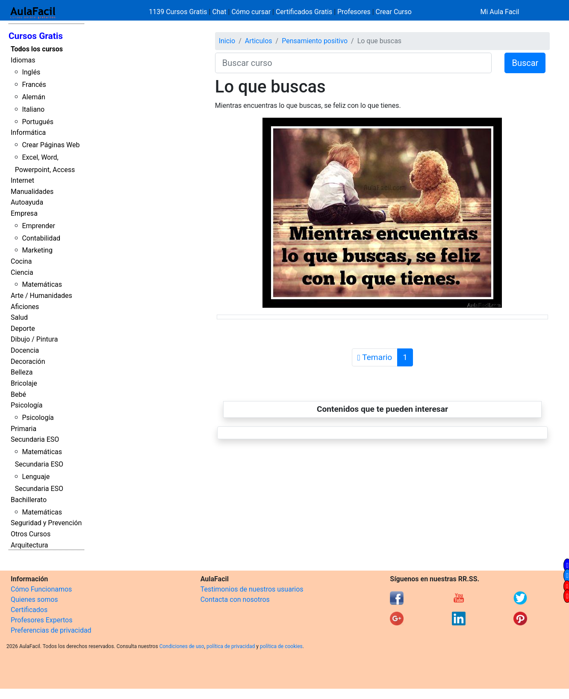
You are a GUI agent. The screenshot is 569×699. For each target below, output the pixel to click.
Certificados (29, 610)
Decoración (28, 361)
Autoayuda (27, 202)
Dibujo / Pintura (34, 339)
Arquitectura (29, 545)
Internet (22, 180)
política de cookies (281, 646)
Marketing (37, 250)
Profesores (354, 12)
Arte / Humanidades (41, 295)
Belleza (21, 372)
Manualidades (32, 191)
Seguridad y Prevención (46, 523)
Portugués (37, 122)
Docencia (25, 350)
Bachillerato (29, 500)
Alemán (33, 97)
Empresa (24, 213)
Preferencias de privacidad (51, 630)
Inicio (227, 41)
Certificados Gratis (304, 12)
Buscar (525, 63)
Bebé (18, 394)
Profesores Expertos (41, 620)
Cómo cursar (251, 12)
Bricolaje (24, 383)
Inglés (31, 72)
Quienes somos (34, 599)
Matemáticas (42, 284)
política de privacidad (230, 646)
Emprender (38, 226)
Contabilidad (41, 238)
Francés (34, 84)
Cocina (21, 261)
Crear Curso (394, 12)
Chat (219, 12)
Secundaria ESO (35, 439)
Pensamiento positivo (315, 41)
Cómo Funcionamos (41, 589)
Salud (19, 317)
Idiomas (23, 60)
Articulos (258, 41)
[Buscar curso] (353, 63)
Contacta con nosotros (235, 599)
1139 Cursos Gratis (179, 12)
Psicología (26, 405)
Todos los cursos (37, 49)
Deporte (23, 328)
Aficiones (25, 307)
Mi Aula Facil (499, 12)
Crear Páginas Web (51, 145)
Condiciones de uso (181, 646)
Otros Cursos (30, 534)
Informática (28, 132)
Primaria (23, 429)
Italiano (33, 109)
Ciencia (22, 272)
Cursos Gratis (36, 36)
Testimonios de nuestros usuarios (252, 589)
